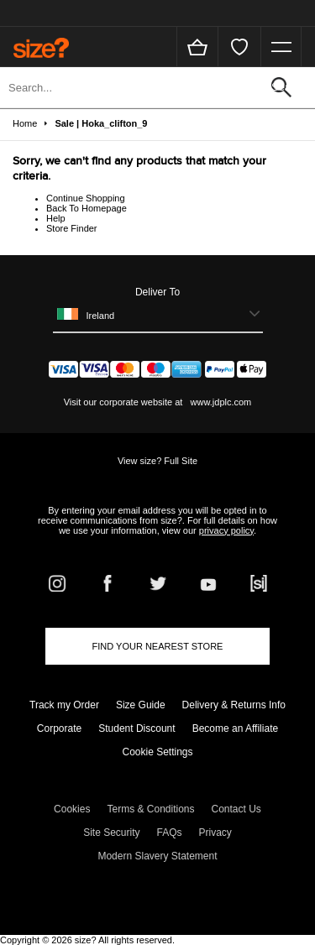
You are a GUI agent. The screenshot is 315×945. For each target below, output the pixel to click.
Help (56, 218)
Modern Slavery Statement (157, 856)
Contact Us (236, 809)
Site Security (111, 832)
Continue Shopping (85, 198)
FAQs (169, 832)
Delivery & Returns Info (234, 705)
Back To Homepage (86, 208)
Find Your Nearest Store (157, 646)
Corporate (59, 728)
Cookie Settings (157, 752)
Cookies (72, 809)
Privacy (215, 832)
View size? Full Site (157, 461)
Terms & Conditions (150, 809)
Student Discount (136, 728)
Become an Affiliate (235, 728)
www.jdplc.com (219, 402)
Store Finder (71, 228)
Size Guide (140, 705)
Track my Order (64, 705)
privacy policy (226, 530)
